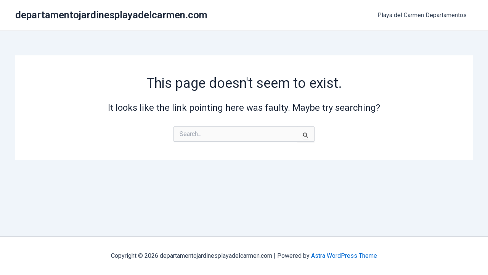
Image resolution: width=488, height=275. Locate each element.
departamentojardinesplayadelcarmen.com (111, 15)
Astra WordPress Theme (344, 255)
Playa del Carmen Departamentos (422, 15)
